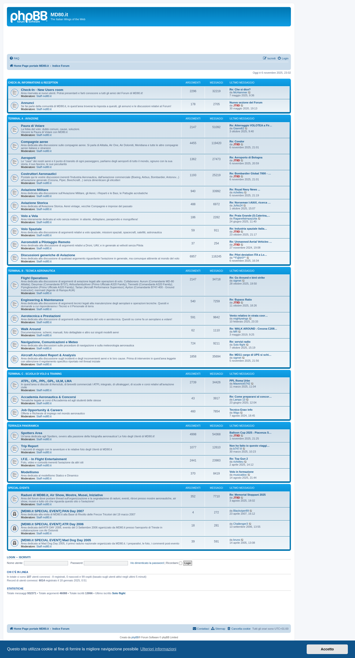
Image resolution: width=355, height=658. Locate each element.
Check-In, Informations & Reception (33, 82)
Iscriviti (25, 557)
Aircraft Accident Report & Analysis (48, 355)
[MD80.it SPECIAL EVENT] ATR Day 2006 (52, 524)
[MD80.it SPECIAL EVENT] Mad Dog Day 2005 (56, 540)
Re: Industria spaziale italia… (248, 228)
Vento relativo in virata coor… (249, 315)
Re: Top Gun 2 (239, 458)
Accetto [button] (327, 649)
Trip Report (29, 446)
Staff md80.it (44, 96)
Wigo (236, 412)
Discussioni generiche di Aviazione (48, 255)
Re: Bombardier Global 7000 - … (250, 173)
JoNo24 (238, 205)
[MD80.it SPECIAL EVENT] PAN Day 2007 (52, 511)
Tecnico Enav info (241, 409)
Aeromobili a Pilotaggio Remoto (45, 242)
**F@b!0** (239, 257)
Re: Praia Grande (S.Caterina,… (250, 215)
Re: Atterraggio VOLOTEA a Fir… (251, 125)
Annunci (27, 103)
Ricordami (174, 562)
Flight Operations (34, 278)
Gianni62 (238, 128)
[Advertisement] (149, 40)
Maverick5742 (241, 383)
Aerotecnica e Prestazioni (41, 316)
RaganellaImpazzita (245, 218)
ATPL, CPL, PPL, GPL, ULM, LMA (46, 381)
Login (11, 557)
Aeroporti (28, 158)
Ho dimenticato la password (147, 562)
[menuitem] (14, 58)
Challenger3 (240, 523)
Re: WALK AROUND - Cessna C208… (253, 328)
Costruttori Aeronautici (38, 174)
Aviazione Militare (34, 190)
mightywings (240, 318)
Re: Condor (237, 141)
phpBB (135, 637)
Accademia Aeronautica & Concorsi (48, 397)
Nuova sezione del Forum (246, 102)
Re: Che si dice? (240, 89)
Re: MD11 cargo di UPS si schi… (250, 354)
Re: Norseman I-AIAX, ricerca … (250, 202)
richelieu (238, 192)
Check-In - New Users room (42, 90)
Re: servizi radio (240, 341)
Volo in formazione (242, 471)
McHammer (240, 92)
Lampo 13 (239, 399)
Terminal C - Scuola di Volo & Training (35, 373)
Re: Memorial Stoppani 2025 (248, 494)
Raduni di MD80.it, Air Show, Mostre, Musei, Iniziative (62, 495)
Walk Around (31, 329)
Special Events (18, 488)
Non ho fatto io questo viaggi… (250, 445)
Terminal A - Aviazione (23, 118)
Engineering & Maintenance (42, 300)
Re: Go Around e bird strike (247, 277)
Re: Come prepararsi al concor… (251, 396)
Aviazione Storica (34, 203)
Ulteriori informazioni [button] (158, 649)
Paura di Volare (32, 126)
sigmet (237, 280)
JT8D (236, 105)
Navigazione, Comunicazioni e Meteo (49, 342)
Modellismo (30, 472)
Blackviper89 (241, 510)
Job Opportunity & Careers (42, 410)
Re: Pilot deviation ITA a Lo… (248, 254)
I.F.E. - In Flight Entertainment (44, 459)
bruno (236, 539)
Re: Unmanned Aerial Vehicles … (251, 241)
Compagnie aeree (34, 142)
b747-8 (237, 448)
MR (235, 331)
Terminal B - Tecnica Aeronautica (31, 271)
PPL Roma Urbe (240, 380)
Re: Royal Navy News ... (245, 189)
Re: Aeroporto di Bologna (246, 157)
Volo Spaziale (31, 229)
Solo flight (239, 344)
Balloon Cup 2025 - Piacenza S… (251, 432)
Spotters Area (31, 433)
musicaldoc (240, 474)
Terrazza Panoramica (23, 425)
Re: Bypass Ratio (241, 299)
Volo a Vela (29, 216)
